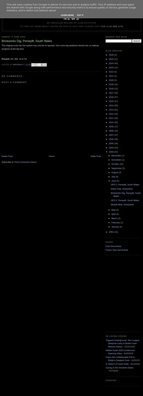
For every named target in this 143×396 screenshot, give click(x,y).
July (113, 176)
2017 (111, 93)
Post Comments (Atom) (26, 162)
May (113, 210)
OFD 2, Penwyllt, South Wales (125, 184)
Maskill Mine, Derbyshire (122, 204)
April (113, 214)
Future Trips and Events (117, 250)
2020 (111, 80)
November (116, 160)
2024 (111, 63)
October (115, 164)
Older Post (96, 156)
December (116, 155)
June (114, 181)
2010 (111, 122)
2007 (111, 135)
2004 (111, 147)
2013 (111, 109)
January (115, 227)
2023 (111, 67)
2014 (111, 105)
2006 (111, 139)
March (114, 218)
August (115, 172)
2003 (111, 152)
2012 (111, 114)
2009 (111, 126)
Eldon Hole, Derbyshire (122, 189)
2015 (111, 101)
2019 (111, 84)
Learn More (67, 15)
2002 (111, 232)
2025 (111, 59)
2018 (111, 88)
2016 (111, 97)
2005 (111, 143)
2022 (111, 72)
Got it (80, 15)
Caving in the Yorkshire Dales (119, 367)
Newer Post (7, 156)
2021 (111, 76)
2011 (111, 118)
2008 (111, 131)
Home (52, 156)
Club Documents (113, 246)
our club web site (112, 26)
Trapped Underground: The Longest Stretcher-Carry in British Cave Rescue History (122, 343)
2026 (111, 55)
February (116, 222)
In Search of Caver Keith (117, 364)
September (116, 168)
